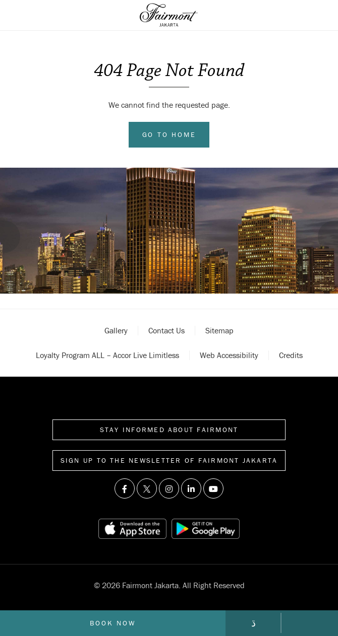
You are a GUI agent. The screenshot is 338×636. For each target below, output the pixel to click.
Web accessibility (229, 355)
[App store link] (132, 529)
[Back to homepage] (169, 15)
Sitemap (219, 330)
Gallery (116, 330)
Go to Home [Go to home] (169, 134)
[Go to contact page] (254, 622)
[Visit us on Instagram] (169, 488)
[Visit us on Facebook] (125, 488)
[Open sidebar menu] (23, 15)
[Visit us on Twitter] (147, 488)
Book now (112, 622)
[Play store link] (205, 529)
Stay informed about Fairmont (169, 429)
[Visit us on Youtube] (213, 488)
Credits (291, 355)
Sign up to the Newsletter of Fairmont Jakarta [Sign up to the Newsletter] (169, 460)
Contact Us (166, 330)
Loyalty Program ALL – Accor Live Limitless (107, 355)
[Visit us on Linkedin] (191, 488)
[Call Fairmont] (309, 622)
